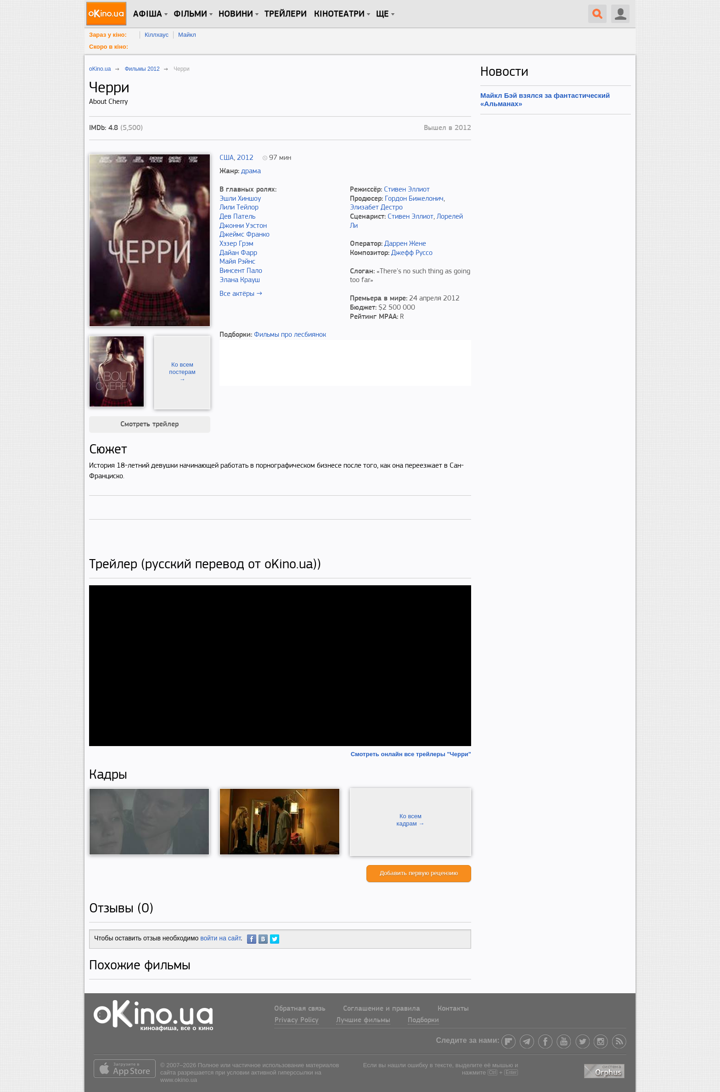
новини (236, 14)
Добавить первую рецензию (419, 873)
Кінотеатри (339, 14)
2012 (245, 158)
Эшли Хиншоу (240, 199)
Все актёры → (240, 294)
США (226, 158)
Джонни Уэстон (243, 226)
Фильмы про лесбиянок (290, 335)
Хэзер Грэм (236, 244)
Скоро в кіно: (108, 46)
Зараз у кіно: (108, 34)
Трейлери (285, 14)
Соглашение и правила (381, 1009)
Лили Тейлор (239, 207)
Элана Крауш (239, 280)
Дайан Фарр (238, 253)
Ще (382, 14)
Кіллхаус (157, 34)
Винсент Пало (240, 271)
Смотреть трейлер (149, 424)
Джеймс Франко (244, 234)
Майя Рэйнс (237, 262)
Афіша (147, 14)
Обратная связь (300, 1009)
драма (251, 171)
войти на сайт (220, 938)
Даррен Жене (405, 244)
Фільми (190, 14)
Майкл (187, 34)
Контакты (453, 1009)
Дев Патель (237, 217)
